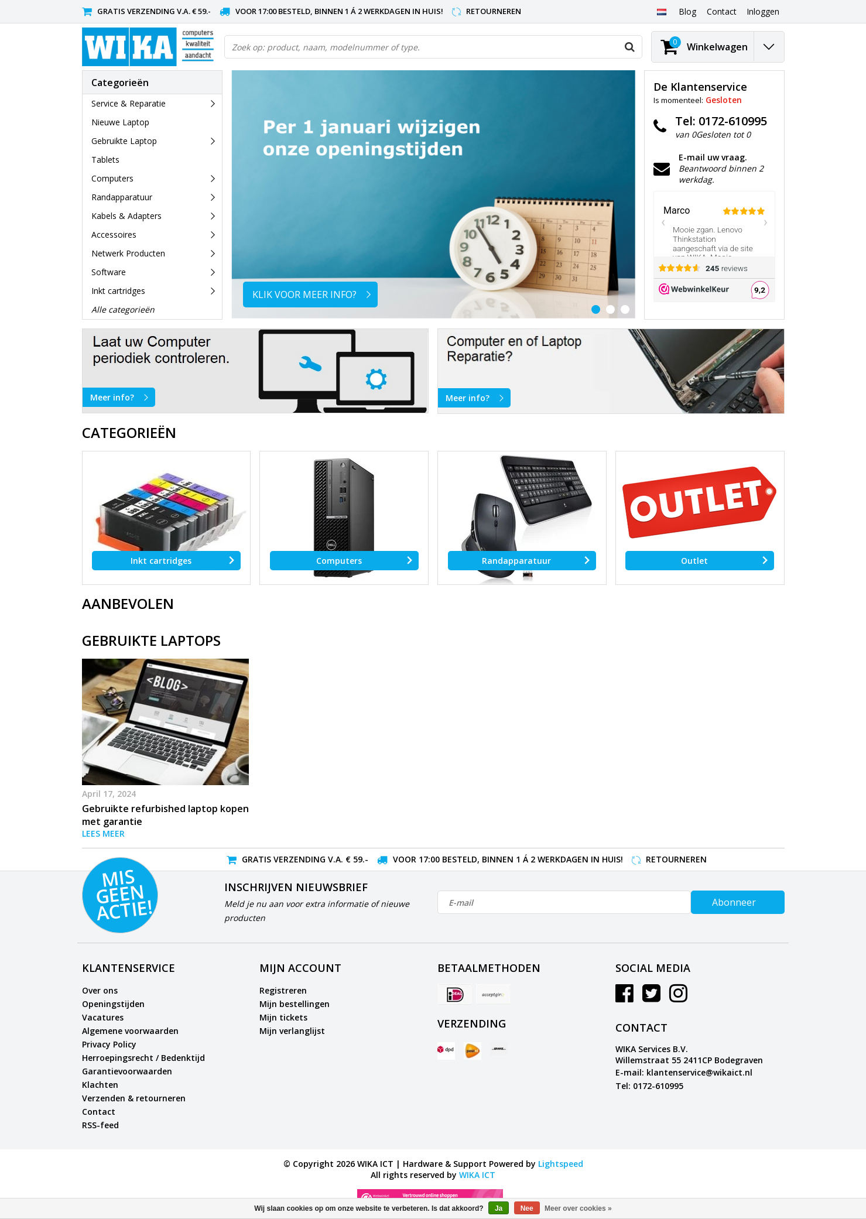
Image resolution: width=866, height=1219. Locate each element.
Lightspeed (560, 1163)
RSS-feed (100, 1125)
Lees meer (103, 833)
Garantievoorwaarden (127, 1071)
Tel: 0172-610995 (649, 1085)
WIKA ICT (477, 1174)
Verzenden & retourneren (134, 1098)
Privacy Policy (109, 1044)
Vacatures (103, 1017)
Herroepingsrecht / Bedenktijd (143, 1057)
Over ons (100, 990)
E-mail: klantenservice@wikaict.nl (683, 1072)
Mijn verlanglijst (292, 1030)
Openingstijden (113, 1003)
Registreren (283, 990)
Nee (527, 1208)
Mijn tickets (283, 1017)
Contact (98, 1111)
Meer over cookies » (578, 1208)
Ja (498, 1208)
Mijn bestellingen (294, 1003)
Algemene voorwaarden (130, 1030)
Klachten (100, 1084)
